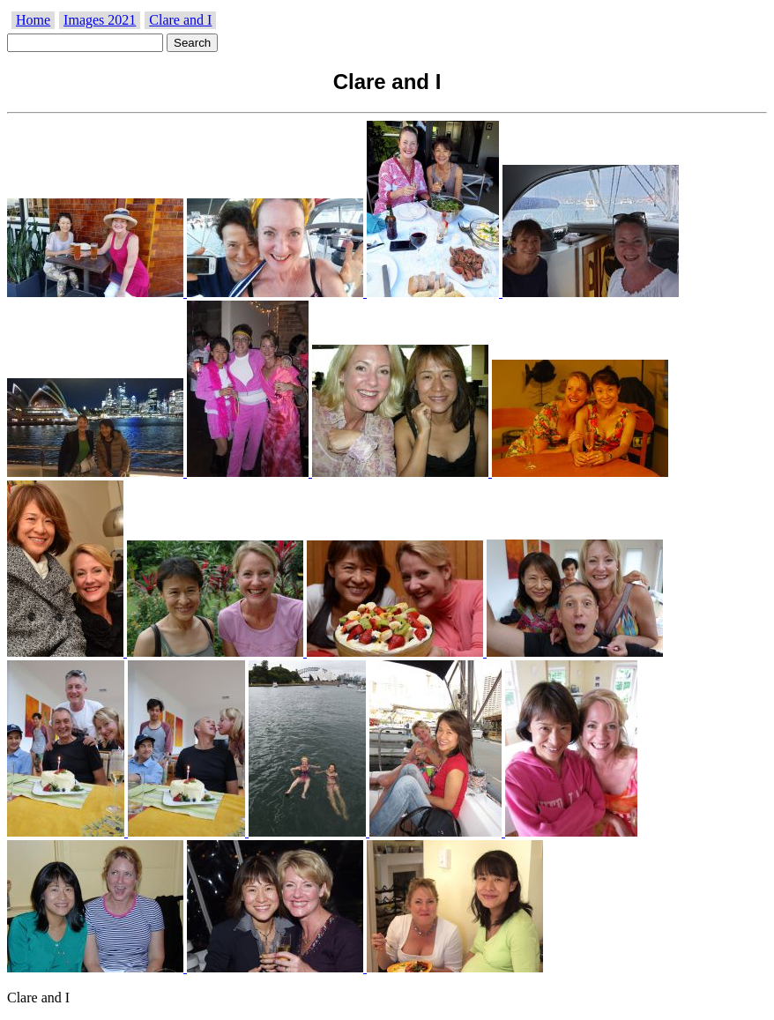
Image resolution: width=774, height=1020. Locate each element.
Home (33, 19)
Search (192, 42)
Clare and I (180, 19)
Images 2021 (99, 19)
